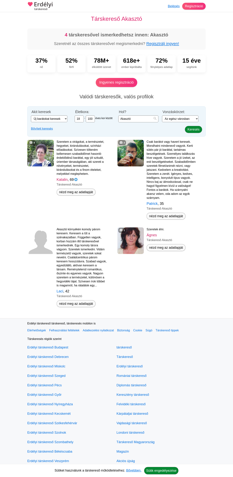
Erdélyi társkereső (129, 366)
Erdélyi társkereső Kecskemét (49, 413)
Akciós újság (125, 461)
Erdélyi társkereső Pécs (44, 385)
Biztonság (123, 330)
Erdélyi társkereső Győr (44, 395)
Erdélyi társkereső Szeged (46, 376)
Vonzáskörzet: (174, 112)
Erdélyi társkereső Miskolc (46, 366)
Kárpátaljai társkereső (132, 413)
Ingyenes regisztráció (116, 82)
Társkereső (124, 357)
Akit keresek (41, 112)
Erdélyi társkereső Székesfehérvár (52, 423)
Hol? (122, 112)
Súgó (148, 330)
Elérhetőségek (36, 330)
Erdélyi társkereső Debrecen (48, 357)
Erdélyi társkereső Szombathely (50, 442)
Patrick (152, 204)
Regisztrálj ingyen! (162, 43)
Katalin (62, 180)
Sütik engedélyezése (161, 470)
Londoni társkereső (130, 432)
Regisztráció (194, 6)
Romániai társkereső (131, 376)
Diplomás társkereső (131, 385)
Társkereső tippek (167, 330)
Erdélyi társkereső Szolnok (46, 432)
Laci (60, 291)
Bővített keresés (42, 128)
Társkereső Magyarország (135, 442)
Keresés (193, 129)
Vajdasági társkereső (131, 423)
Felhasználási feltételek (64, 330)
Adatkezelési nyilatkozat (98, 330)
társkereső (124, 347)
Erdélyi (40, 6)
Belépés (174, 6)
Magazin (122, 451)
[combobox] (138, 118)
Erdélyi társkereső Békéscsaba (49, 451)
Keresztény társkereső (132, 395)
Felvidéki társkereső (131, 404)
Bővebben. (133, 470)
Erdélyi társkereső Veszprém (48, 461)
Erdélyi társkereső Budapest (47, 347)
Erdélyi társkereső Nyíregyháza (50, 404)
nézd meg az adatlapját (76, 192)
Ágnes (152, 235)
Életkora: (82, 112)
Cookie (137, 330)
